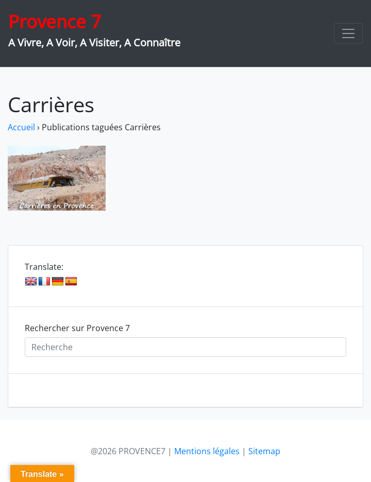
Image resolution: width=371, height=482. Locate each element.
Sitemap (264, 451)
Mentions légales (207, 451)
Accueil (21, 127)
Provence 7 (54, 21)
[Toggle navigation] (348, 33)
